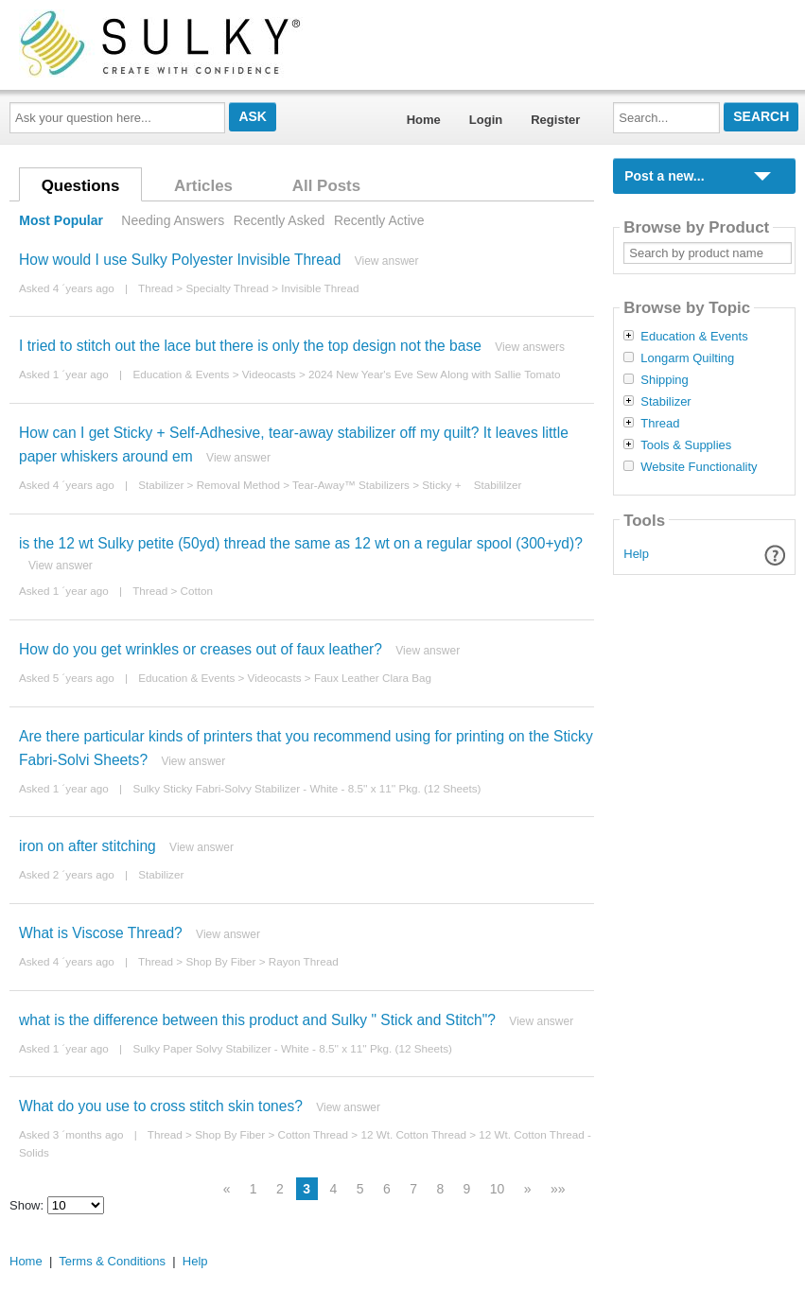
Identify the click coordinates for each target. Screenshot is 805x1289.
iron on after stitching (87, 846)
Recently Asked (279, 220)
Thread (155, 288)
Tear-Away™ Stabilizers (351, 485)
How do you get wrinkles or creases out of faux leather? (200, 649)
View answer (387, 261)
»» (558, 1188)
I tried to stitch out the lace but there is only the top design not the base (250, 346)
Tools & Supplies (685, 445)
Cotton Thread (313, 1134)
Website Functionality (698, 467)
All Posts (326, 186)
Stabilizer (161, 485)
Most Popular (61, 220)
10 (497, 1188)
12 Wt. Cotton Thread (413, 1134)
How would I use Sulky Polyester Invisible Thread (180, 260)
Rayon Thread (304, 961)
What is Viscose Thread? (101, 933)
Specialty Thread (227, 288)
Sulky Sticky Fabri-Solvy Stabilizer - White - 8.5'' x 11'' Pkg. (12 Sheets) (306, 788)
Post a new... (664, 175)
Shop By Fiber (220, 961)
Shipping (664, 380)
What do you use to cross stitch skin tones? (161, 1106)
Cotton (197, 590)
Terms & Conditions (112, 1261)
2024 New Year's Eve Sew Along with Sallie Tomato (434, 374)
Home (424, 120)
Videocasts (269, 374)
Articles (203, 186)
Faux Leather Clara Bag (372, 677)
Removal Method (238, 485)
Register (555, 120)
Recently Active (379, 220)
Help (636, 554)
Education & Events (180, 374)
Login (485, 120)
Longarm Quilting (687, 358)
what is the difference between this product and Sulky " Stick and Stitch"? (257, 1020)
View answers (530, 347)
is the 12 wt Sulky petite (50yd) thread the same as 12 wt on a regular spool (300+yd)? (301, 543)
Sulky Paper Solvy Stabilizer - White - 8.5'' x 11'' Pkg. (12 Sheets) (292, 1048)
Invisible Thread (320, 288)
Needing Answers (172, 220)
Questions (81, 186)
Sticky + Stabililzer (471, 485)
